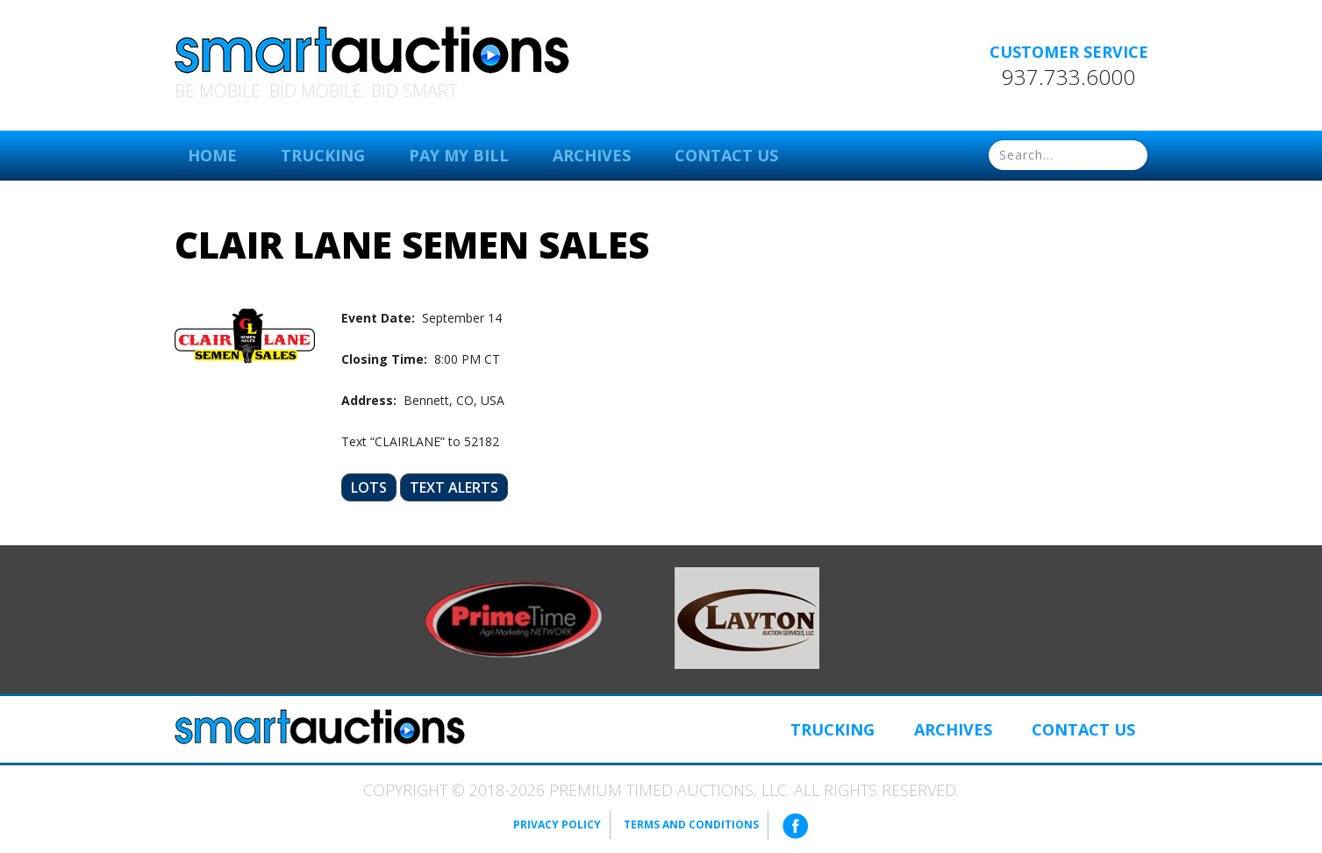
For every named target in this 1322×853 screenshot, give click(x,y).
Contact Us (726, 155)
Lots (369, 487)
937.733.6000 (1068, 77)
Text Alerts (454, 487)
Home (212, 155)
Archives (592, 155)
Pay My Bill (459, 155)
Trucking (323, 155)
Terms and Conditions (691, 824)
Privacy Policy (557, 824)
